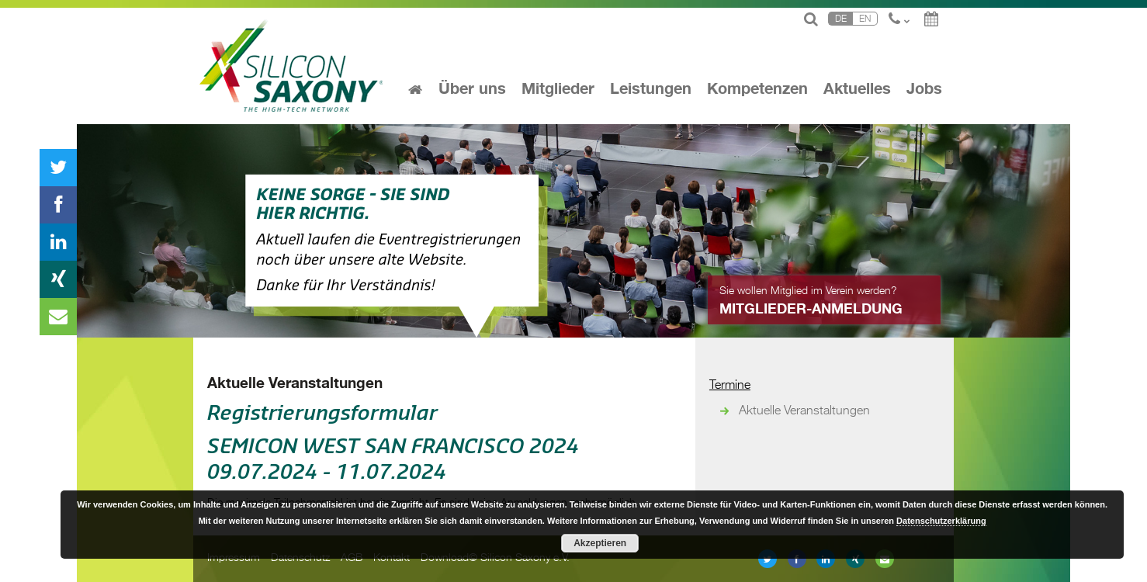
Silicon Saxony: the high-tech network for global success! (292, 66)
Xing (58, 279)
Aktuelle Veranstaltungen (295, 383)
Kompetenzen (757, 89)
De (841, 18)
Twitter (58, 167)
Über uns (472, 89)
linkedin (58, 242)
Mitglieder (558, 89)
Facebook (58, 204)
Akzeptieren (600, 543)
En (865, 18)
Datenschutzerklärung (941, 520)
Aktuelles (857, 89)
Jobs (924, 89)
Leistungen (650, 89)
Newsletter (58, 316)
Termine (729, 383)
